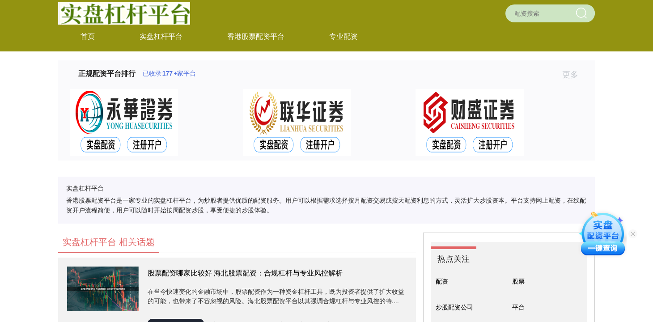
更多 (574, 74)
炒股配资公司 (454, 307)
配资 (442, 281)
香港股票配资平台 (255, 36)
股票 (518, 281)
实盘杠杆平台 (161, 36)
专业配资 (343, 36)
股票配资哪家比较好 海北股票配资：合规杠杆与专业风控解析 (245, 273)
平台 (518, 307)
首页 (88, 36)
